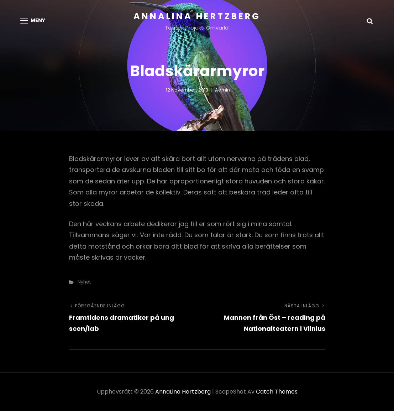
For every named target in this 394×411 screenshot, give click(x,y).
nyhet (84, 282)
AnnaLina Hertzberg (197, 16)
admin (222, 90)
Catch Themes (277, 391)
